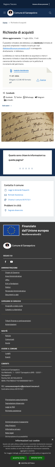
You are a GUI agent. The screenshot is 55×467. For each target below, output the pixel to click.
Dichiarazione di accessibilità (16, 436)
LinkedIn (8, 100)
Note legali (9, 432)
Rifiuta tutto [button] (36, 458)
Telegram (39, 97)
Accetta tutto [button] (18, 458)
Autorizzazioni (10, 324)
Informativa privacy (12, 429)
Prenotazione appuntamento (16, 399)
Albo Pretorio (10, 425)
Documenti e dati (12, 294)
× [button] (52, 440)
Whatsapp (28, 97)
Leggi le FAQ (10, 407)
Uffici (7, 279)
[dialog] (27, 452)
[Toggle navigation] (4, 12)
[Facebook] (5, 261)
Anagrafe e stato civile (14, 305)
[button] (27, 463)
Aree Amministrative (13, 276)
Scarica (41, 79)
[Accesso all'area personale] (40, 4)
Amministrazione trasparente (16, 421)
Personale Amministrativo (15, 290)
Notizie (8, 335)
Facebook (8, 97)
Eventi (7, 357)
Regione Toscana (9, 4)
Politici (8, 287)
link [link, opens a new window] (49, 453)
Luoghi (8, 353)
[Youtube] (11, 261)
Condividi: (9, 93)
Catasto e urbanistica (13, 309)
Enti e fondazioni (11, 283)
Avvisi (7, 343)
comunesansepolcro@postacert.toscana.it (22, 386)
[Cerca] (50, 13)
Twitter (18, 97)
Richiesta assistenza (13, 410)
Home (5, 22)
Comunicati (9, 339)
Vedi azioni (7, 105)
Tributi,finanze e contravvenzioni (18, 320)
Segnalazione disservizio (14, 403)
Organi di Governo (12, 272)
